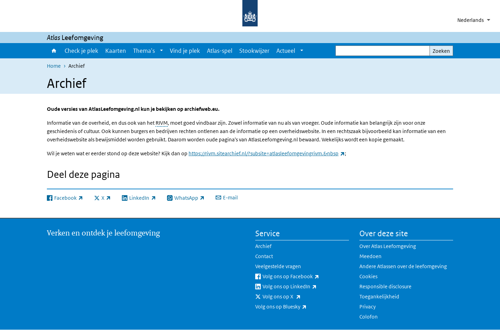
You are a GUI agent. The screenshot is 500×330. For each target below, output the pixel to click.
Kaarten (115, 51)
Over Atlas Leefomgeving (387, 246)
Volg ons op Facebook (305, 276)
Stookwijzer (254, 51)
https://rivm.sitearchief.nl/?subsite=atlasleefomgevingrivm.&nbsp (267, 153)
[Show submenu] (161, 50)
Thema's (144, 51)
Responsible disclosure (385, 286)
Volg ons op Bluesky (296, 307)
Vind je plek (185, 51)
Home (54, 50)
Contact (264, 256)
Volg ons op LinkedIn (304, 286)
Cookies (368, 276)
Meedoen (370, 256)
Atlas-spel (219, 51)
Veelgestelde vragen (278, 266)
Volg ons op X (296, 296)
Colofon (368, 316)
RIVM (162, 122)
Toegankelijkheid (379, 296)
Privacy (367, 306)
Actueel (285, 51)
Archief (263, 246)
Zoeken (441, 51)
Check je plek (81, 51)
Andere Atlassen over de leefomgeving (403, 266)
